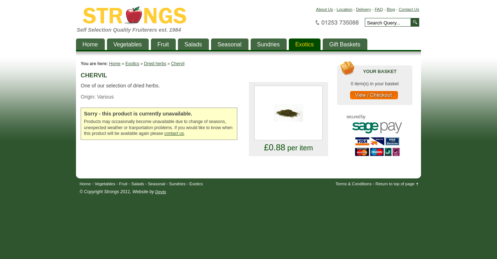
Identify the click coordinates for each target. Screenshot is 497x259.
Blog (391, 9)
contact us (174, 133)
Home (115, 63)
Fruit (123, 184)
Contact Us (409, 9)
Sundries (177, 184)
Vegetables (105, 184)
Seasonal (156, 184)
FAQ (379, 9)
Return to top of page (395, 184)
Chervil (177, 63)
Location (345, 9)
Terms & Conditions (354, 184)
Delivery (363, 9)
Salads (137, 184)
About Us (324, 9)
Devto (160, 192)
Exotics (132, 63)
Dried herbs (155, 63)
